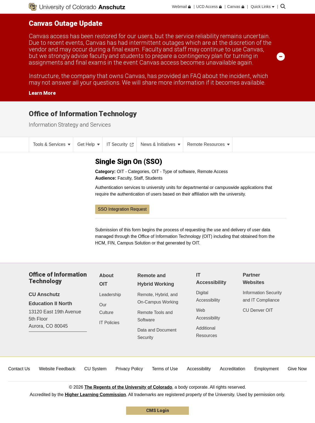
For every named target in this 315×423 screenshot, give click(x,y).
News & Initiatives (160, 144)
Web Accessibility (208, 314)
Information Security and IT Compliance (262, 296)
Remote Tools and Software (155, 316)
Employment (266, 368)
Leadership (110, 294)
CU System (95, 368)
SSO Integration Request (122, 209)
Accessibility (199, 368)
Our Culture (106, 308)
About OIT (106, 280)
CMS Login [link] (157, 410)
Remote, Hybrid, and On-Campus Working (157, 298)
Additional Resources (206, 332)
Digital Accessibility (208, 296)
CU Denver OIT (258, 310)
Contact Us (19, 368)
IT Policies (109, 322)
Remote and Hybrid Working (155, 280)
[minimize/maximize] (280, 56)
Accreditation (232, 368)
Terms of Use (165, 368)
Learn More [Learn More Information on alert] (42, 93)
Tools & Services (52, 144)
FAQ (195, 76)
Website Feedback (57, 368)
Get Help (88, 144)
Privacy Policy (129, 368)
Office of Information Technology (83, 114)
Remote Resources (208, 144)
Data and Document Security (156, 334)
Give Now (297, 368)
